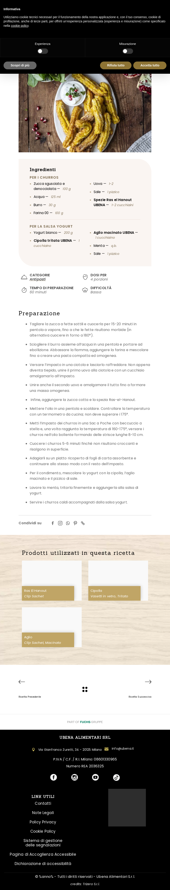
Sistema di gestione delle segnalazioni (42, 843)
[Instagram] (60, 523)
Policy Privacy (43, 822)
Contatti (43, 803)
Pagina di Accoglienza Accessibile (43, 854)
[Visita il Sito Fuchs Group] (85, 722)
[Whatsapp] (67, 523)
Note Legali (43, 812)
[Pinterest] (75, 523)
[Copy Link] (82, 523)
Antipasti (38, 279)
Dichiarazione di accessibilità (43, 863)
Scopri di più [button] (20, 65)
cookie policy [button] (19, 25)
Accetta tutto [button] (149, 65)
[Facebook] (52, 523)
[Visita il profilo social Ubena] (53, 778)
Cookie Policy (43, 831)
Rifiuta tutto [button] (116, 65)
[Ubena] (84, 689)
